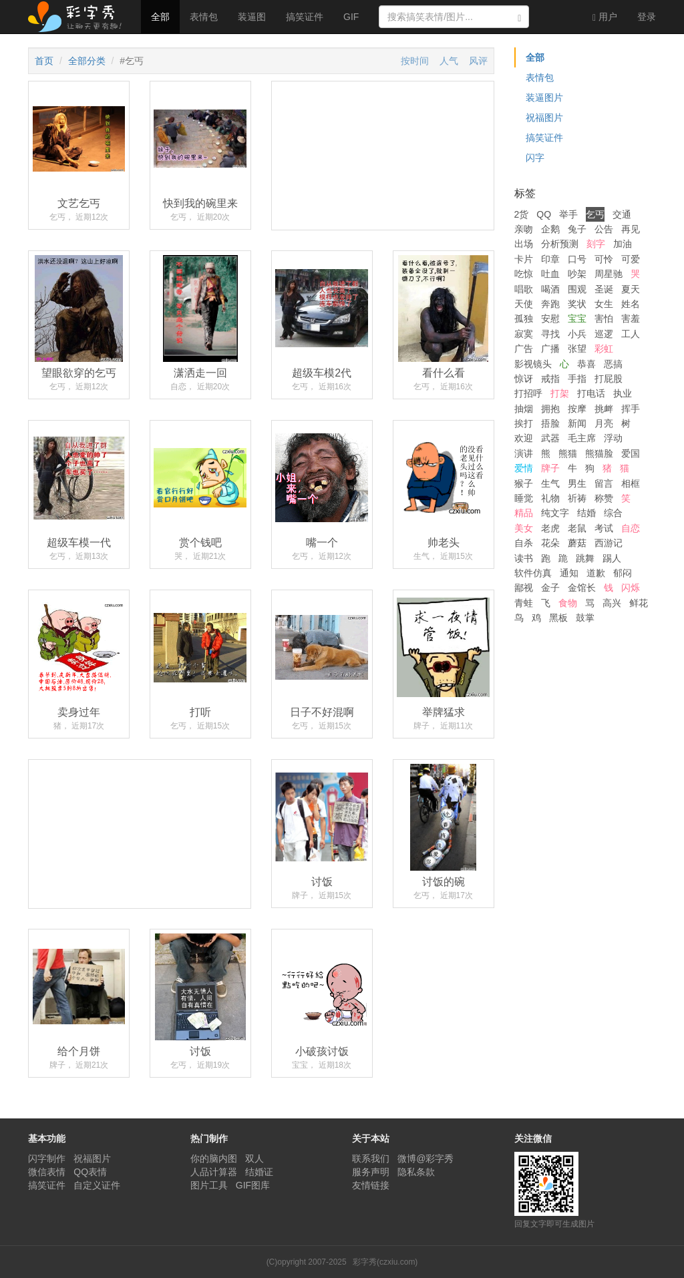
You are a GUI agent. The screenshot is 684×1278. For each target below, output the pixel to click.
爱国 (630, 453)
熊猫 (567, 453)
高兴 (612, 603)
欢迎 (523, 438)
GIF (351, 16)
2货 (521, 214)
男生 (577, 483)
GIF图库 (253, 1185)
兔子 (577, 229)
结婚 (586, 512)
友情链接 (370, 1185)
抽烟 (523, 408)
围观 (577, 289)
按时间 (415, 60)
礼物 (550, 498)
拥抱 (550, 408)
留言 (603, 483)
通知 (569, 573)
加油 (622, 243)
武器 (550, 438)
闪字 (535, 157)
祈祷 (577, 498)
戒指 (550, 378)
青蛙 (523, 603)
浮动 (613, 438)
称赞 (603, 498)
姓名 (630, 303)
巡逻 (603, 334)
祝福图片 (544, 117)
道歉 (595, 573)
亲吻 (523, 229)
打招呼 (528, 393)
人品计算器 (213, 1171)
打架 (559, 393)
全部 (160, 16)
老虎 (550, 528)
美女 (523, 528)
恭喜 (586, 364)
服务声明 (370, 1171)
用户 (604, 17)
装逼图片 (544, 97)
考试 (603, 528)
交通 (622, 214)
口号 (577, 259)
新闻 (577, 423)
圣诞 (603, 289)
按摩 (577, 408)
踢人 (612, 558)
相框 (630, 483)
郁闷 (622, 573)
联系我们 (370, 1158)
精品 (523, 512)
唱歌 (523, 289)
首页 (44, 60)
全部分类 (87, 60)
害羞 (630, 318)
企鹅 (550, 229)
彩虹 (603, 348)
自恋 (630, 528)
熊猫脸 (599, 453)
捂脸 (550, 423)
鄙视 (523, 587)
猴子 (523, 483)
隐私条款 (416, 1171)
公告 (603, 229)
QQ (543, 214)
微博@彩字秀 (425, 1158)
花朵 (550, 543)
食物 (567, 603)
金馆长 (582, 587)
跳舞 (585, 558)
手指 (577, 378)
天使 (523, 303)
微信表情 (46, 1171)
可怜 (603, 259)
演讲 (523, 453)
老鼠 (577, 528)
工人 (630, 334)
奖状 (577, 303)
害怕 (603, 318)
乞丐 (595, 214)
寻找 (550, 334)
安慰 (550, 318)
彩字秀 (79, 16)
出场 (523, 243)
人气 (449, 60)
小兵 (577, 334)
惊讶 (523, 378)
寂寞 (523, 334)
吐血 (550, 273)
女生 (603, 303)
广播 (550, 348)
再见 (630, 229)
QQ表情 (90, 1171)
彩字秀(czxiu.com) (385, 1262)
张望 (577, 348)
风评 (478, 60)
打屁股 (608, 378)
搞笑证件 (304, 16)
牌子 (550, 468)
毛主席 (582, 438)
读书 (523, 558)
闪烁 (630, 587)
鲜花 (638, 603)
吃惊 (523, 273)
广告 (523, 348)
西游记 (608, 543)
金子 (550, 587)
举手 (568, 214)
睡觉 (523, 498)
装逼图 (252, 16)
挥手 (630, 408)
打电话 (591, 393)
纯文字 (555, 512)
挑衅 (603, 408)
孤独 (523, 318)
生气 (550, 483)
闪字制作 (46, 1158)
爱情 (523, 468)
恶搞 (613, 364)
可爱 (630, 259)
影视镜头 (533, 364)
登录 (646, 16)
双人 (254, 1158)
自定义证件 (96, 1185)
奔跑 (550, 303)
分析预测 (559, 243)
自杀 (523, 543)
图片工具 (209, 1185)
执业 (622, 393)
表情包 (204, 16)
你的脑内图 (213, 1158)
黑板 (558, 617)
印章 (550, 259)
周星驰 (608, 273)
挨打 (523, 423)
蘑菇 (577, 543)
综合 (613, 512)
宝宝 (577, 318)
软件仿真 (533, 573)
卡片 (523, 259)
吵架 (577, 273)
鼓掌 (585, 617)
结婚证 (259, 1171)
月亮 (603, 423)
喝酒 (550, 289)
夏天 (630, 289)
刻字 (595, 243)
